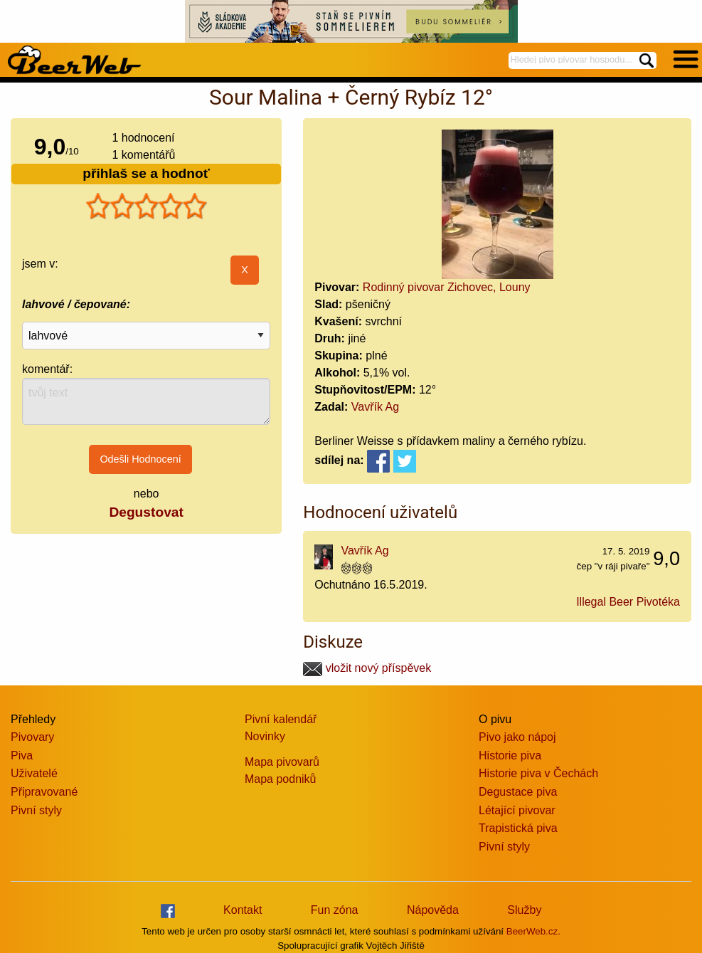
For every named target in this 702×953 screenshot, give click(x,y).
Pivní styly (36, 810)
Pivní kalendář (281, 719)
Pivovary (32, 737)
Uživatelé (34, 773)
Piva (22, 755)
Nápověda (433, 910)
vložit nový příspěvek (367, 668)
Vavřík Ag (375, 407)
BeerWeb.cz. (533, 931)
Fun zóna (334, 910)
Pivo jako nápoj (517, 737)
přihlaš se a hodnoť (146, 173)
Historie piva (510, 755)
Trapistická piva (518, 828)
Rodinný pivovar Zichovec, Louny (447, 287)
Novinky (265, 736)
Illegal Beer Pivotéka (628, 602)
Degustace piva (518, 792)
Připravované (44, 792)
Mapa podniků (281, 779)
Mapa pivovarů (282, 762)
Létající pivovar (517, 810)
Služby (524, 910)
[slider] (146, 206)
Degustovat (146, 512)
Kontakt (242, 910)
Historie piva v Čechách (538, 773)
